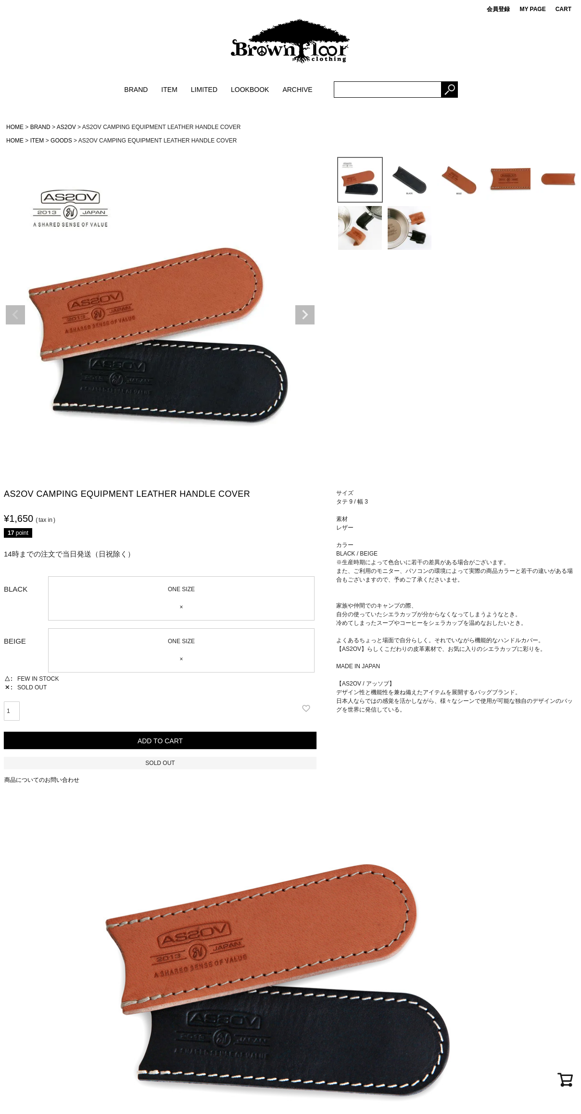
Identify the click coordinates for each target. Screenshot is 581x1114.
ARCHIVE (297, 89)
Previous (15, 314)
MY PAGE (532, 9)
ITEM (169, 89)
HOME (15, 127)
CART (563, 9)
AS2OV (66, 127)
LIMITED (204, 89)
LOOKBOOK (250, 89)
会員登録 (498, 9)
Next (305, 314)
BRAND (136, 89)
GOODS (61, 140)
